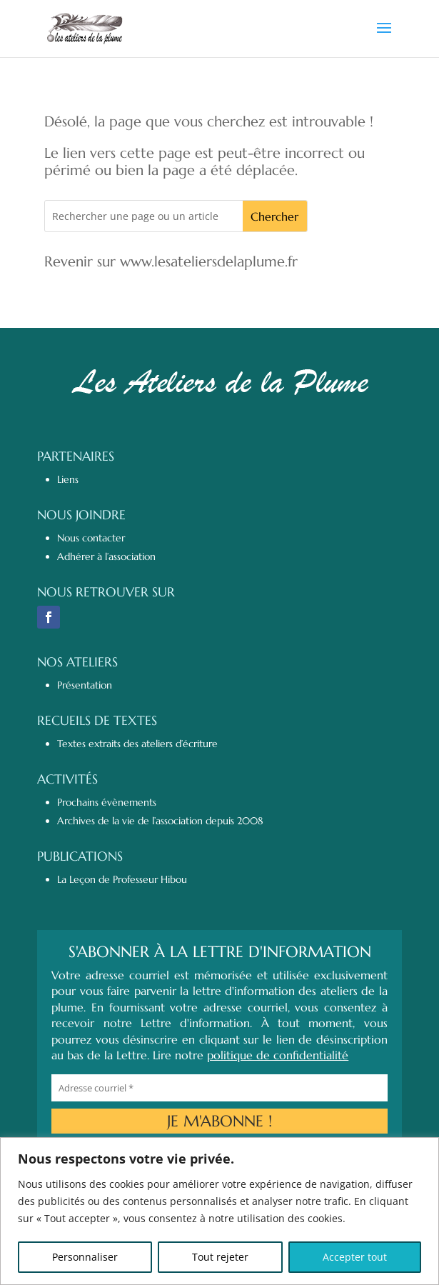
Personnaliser (85, 1257)
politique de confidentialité (277, 1055)
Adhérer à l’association (106, 556)
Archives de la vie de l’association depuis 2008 (160, 820)
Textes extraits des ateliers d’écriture (137, 743)
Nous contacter (91, 537)
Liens (68, 479)
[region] (219, 1211)
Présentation (84, 685)
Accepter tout (355, 1257)
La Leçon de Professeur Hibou (122, 879)
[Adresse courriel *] (219, 1087)
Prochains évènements (106, 802)
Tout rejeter (220, 1257)
